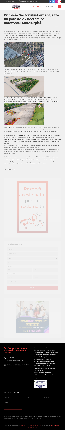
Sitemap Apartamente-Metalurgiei (44, 350)
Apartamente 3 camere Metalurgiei (45, 354)
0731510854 (10, 1)
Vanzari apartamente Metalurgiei (44, 361)
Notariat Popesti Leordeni (42, 366)
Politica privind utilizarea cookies (44, 375)
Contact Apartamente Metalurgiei (44, 368)
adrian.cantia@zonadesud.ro (27, 1)
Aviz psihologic (38, 370)
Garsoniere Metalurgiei (41, 347)
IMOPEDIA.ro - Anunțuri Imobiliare (31, 425)
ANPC (35, 379)
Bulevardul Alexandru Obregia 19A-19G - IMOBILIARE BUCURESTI (19, 365)
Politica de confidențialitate (42, 372)
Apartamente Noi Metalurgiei (43, 359)
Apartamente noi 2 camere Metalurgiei (46, 352)
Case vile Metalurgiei (40, 356)
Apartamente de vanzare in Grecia (44, 363)
